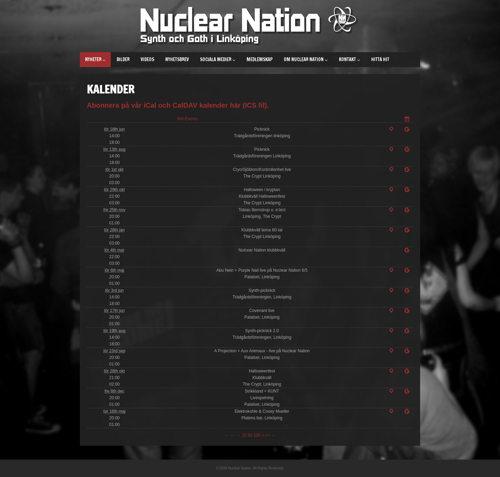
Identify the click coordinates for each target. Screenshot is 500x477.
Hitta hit (380, 59)
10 (244, 435)
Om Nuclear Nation (306, 59)
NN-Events (187, 118)
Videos (147, 59)
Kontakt (349, 59)
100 (256, 435)
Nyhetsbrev (177, 59)
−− (232, 435)
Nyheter (95, 59)
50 (250, 435)
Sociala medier (217, 59)
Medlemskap (260, 59)
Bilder (123, 59)
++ (267, 435)
